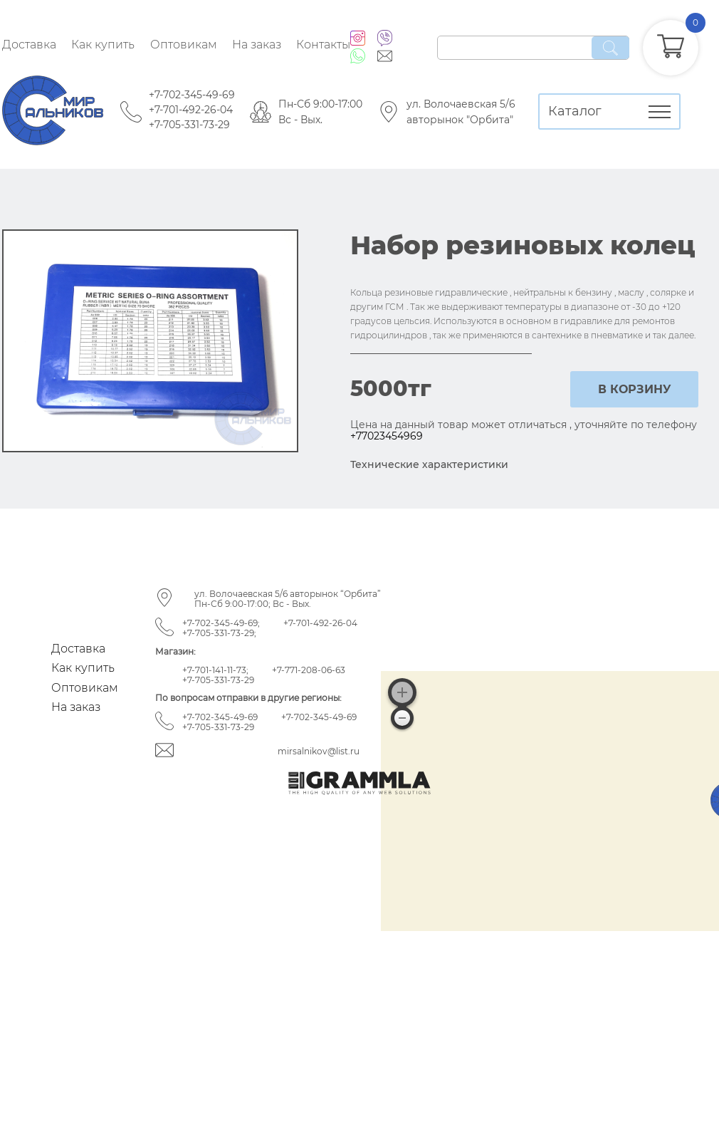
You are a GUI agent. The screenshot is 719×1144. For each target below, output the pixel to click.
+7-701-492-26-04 (191, 109)
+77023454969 (386, 436)
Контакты (323, 44)
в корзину (634, 389)
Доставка (29, 44)
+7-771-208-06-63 (308, 670)
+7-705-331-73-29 (189, 124)
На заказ (256, 44)
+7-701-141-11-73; (215, 670)
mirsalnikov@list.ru (319, 751)
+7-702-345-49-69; (221, 623)
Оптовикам (183, 44)
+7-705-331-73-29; (219, 633)
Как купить (103, 44)
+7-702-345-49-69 (192, 94)
